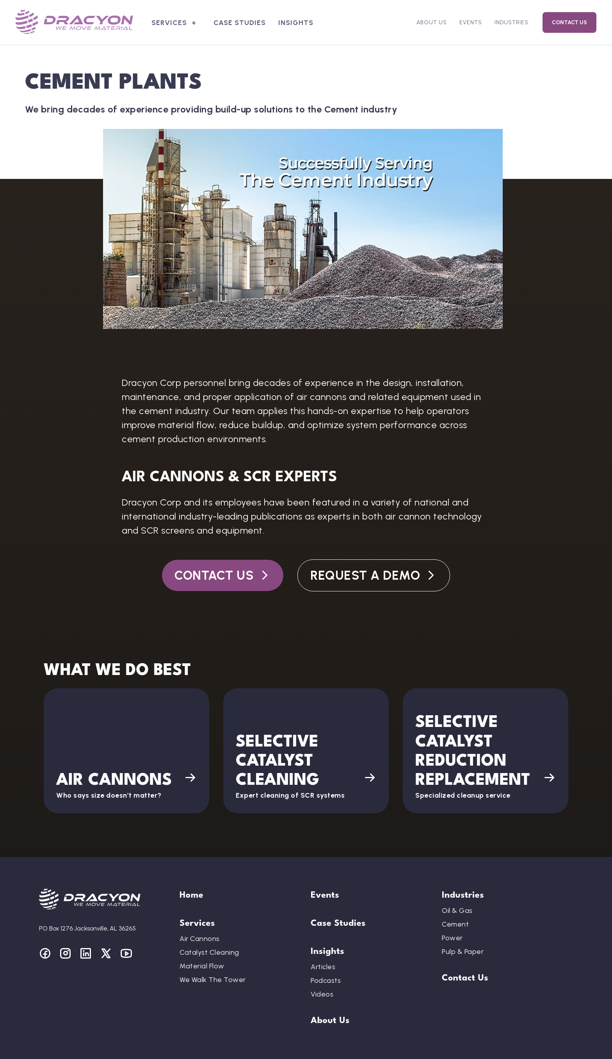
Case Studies (239, 22)
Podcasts (326, 980)
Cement (455, 924)
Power (452, 938)
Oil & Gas (457, 910)
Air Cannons (114, 781)
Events (470, 22)
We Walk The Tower (213, 979)
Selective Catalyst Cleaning (277, 761)
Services (169, 22)
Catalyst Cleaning (209, 952)
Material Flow (202, 966)
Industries (511, 22)
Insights (295, 22)
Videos (322, 994)
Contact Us (569, 22)
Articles (323, 967)
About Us (431, 22)
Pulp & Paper (463, 951)
